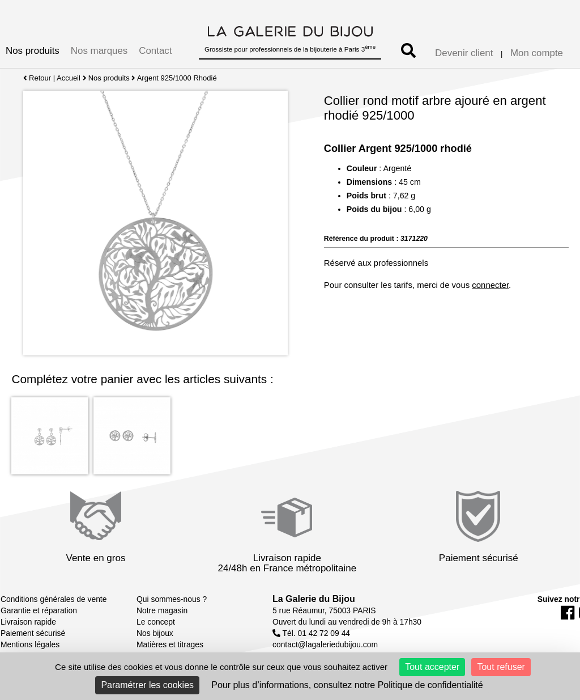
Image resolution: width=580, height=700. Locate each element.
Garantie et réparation (39, 610)
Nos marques (99, 50)
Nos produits (32, 50)
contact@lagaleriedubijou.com (325, 644)
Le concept (156, 621)
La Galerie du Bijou (313, 599)
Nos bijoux (155, 633)
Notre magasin (162, 610)
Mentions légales (30, 644)
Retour (37, 78)
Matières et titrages (170, 644)
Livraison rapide (28, 621)
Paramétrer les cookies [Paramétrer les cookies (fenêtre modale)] (147, 685)
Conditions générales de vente (53, 599)
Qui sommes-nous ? (172, 599)
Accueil (68, 78)
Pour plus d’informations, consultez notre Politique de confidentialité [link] (347, 685)
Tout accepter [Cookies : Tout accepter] (432, 667)
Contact (155, 50)
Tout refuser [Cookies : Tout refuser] (500, 667)
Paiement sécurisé (33, 633)
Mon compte (536, 53)
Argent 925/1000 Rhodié (177, 78)
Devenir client (464, 53)
